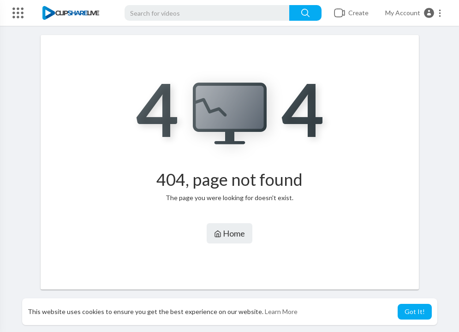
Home (229, 233)
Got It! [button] (415, 311)
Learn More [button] (281, 311)
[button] (413, 13)
